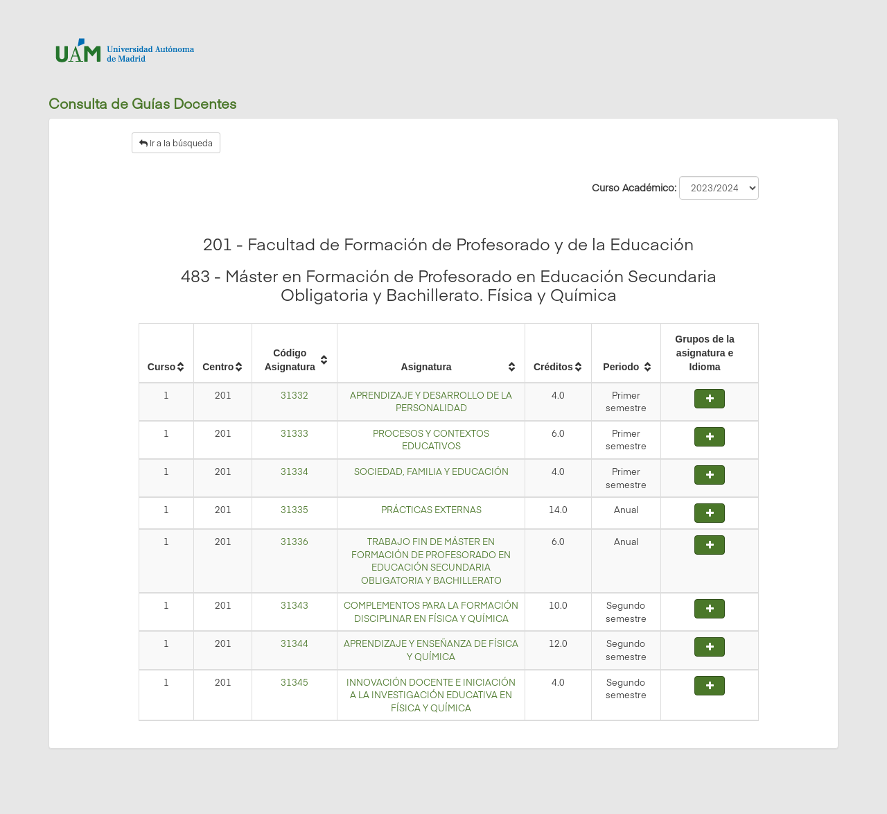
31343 (294, 605)
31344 (294, 643)
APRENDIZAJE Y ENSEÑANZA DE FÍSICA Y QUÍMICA (431, 650)
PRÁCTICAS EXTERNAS (431, 509)
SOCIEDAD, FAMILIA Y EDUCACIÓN (431, 471)
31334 (294, 471)
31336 (294, 541)
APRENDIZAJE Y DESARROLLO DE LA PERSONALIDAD (431, 402)
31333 (294, 433)
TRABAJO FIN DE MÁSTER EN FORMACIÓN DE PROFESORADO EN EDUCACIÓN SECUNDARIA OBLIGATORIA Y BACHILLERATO (431, 561)
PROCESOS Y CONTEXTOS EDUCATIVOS (431, 440)
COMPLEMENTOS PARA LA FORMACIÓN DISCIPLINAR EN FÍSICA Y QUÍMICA (431, 612)
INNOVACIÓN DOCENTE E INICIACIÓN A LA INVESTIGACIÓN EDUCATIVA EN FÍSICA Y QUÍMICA (431, 695)
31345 (294, 682)
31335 (294, 509)
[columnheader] (166, 353)
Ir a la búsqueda (176, 142)
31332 (294, 395)
